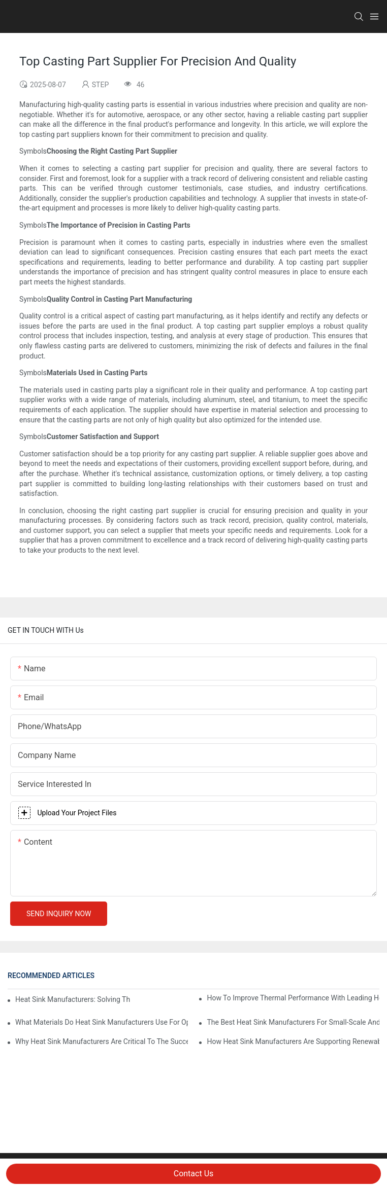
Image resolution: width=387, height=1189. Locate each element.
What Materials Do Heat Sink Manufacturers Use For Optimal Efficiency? (101, 1022)
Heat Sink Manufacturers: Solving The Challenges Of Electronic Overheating (72, 999)
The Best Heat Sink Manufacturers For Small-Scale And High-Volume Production (293, 1022)
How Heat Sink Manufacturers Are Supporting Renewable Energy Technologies (293, 1041)
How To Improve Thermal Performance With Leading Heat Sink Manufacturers (293, 998)
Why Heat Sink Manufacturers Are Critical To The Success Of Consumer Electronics (101, 1041)
